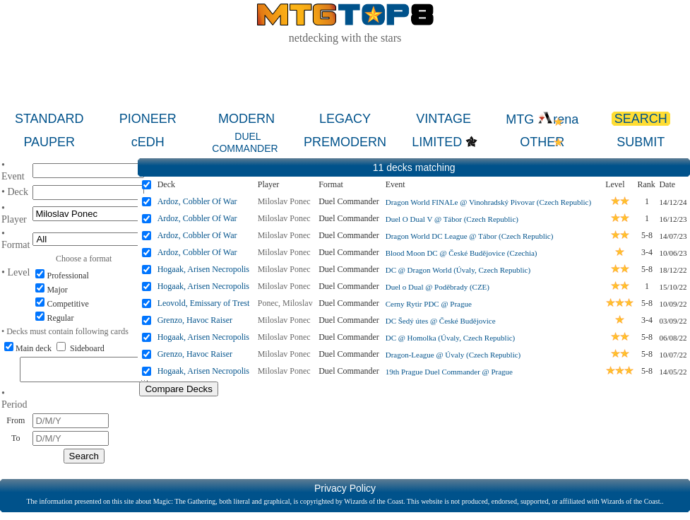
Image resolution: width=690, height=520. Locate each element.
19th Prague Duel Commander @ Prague (449, 371)
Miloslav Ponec (284, 201)
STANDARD (49, 119)
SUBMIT (641, 142)
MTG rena (542, 119)
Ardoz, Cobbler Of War (197, 201)
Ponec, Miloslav (285, 303)
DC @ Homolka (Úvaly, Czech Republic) (451, 337)
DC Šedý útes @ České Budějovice (441, 321)
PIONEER (148, 119)
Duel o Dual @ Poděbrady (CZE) (437, 287)
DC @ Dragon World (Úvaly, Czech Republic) (458, 270)
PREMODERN (345, 142)
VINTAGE (443, 119)
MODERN (246, 119)
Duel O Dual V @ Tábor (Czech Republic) (452, 219)
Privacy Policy (345, 492)
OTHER (542, 142)
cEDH (148, 142)
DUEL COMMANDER (245, 142)
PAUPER (49, 142)
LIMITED (437, 142)
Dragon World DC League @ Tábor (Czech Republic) (470, 236)
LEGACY (345, 119)
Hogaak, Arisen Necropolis (203, 269)
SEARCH (641, 119)
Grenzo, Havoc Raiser (194, 320)
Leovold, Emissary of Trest (203, 303)
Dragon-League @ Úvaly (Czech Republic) (453, 354)
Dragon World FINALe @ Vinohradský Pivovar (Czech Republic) (488, 202)
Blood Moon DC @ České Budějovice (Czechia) (461, 253)
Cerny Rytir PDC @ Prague (429, 304)
